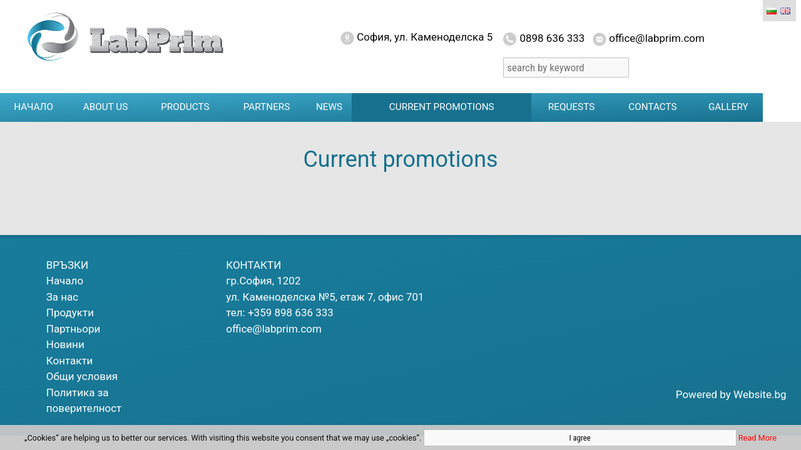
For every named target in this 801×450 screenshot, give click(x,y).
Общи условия (82, 376)
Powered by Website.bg (731, 394)
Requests (571, 106)
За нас (62, 297)
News (329, 106)
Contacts (652, 106)
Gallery (728, 106)
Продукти (70, 312)
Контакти (69, 360)
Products (185, 106)
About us (105, 106)
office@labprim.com (274, 328)
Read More (757, 437)
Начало (33, 106)
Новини (65, 344)
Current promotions (441, 106)
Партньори (73, 328)
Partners (266, 106)
